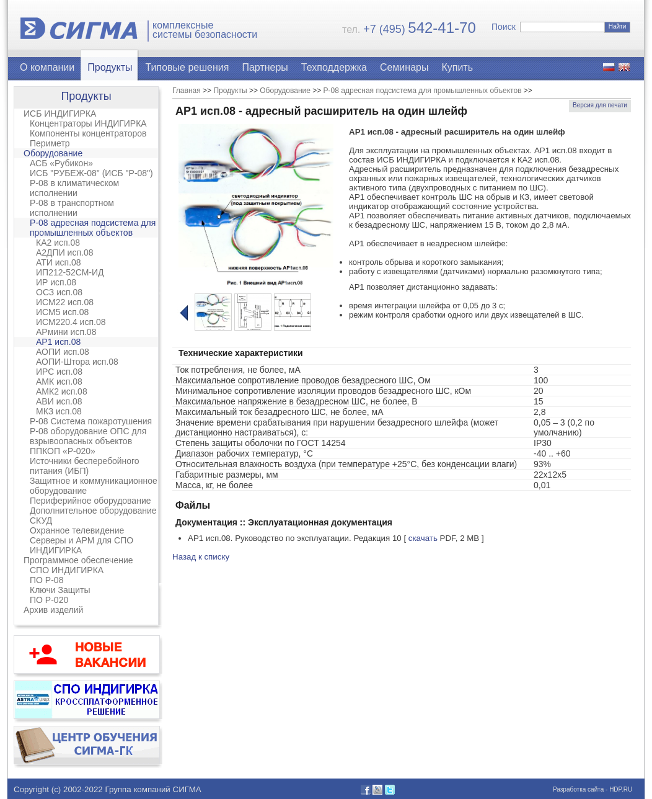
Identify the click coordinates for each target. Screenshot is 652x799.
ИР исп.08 (56, 282)
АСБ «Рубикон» (61, 163)
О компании (47, 67)
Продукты (109, 67)
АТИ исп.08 (58, 262)
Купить (457, 67)
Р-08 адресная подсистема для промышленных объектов (93, 228)
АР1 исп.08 (58, 342)
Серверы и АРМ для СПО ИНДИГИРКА (81, 545)
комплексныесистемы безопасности (204, 30)
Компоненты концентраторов (88, 133)
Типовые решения (187, 67)
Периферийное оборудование (90, 501)
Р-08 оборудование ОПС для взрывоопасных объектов (88, 436)
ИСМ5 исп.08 (62, 312)
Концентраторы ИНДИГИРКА (88, 123)
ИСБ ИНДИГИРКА (60, 113)
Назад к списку (200, 556)
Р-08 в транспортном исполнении (72, 208)
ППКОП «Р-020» (62, 451)
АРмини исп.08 (66, 332)
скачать (423, 538)
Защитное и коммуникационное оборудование (93, 486)
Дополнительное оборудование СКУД (93, 515)
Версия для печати (600, 105)
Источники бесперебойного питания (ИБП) (84, 466)
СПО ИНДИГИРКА (67, 570)
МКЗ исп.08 (59, 411)
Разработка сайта (578, 789)
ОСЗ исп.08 (59, 292)
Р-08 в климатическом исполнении (74, 188)
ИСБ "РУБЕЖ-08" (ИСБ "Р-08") (91, 173)
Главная (186, 90)
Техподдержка (334, 67)
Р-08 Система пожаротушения (91, 421)
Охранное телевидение (77, 530)
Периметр (50, 143)
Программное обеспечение (78, 560)
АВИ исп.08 (59, 401)
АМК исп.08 (59, 381)
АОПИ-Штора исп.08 (77, 362)
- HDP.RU (618, 789)
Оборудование (53, 153)
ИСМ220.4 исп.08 (70, 322)
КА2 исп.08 (58, 243)
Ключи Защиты (60, 590)
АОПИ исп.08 (62, 352)
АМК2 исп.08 (61, 391)
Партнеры (265, 67)
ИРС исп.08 (59, 372)
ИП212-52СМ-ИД (70, 272)
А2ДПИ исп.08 (64, 252)
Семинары (404, 67)
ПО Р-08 (46, 580)
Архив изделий (53, 610)
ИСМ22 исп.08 (65, 302)
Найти (618, 26)
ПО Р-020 (49, 600)
